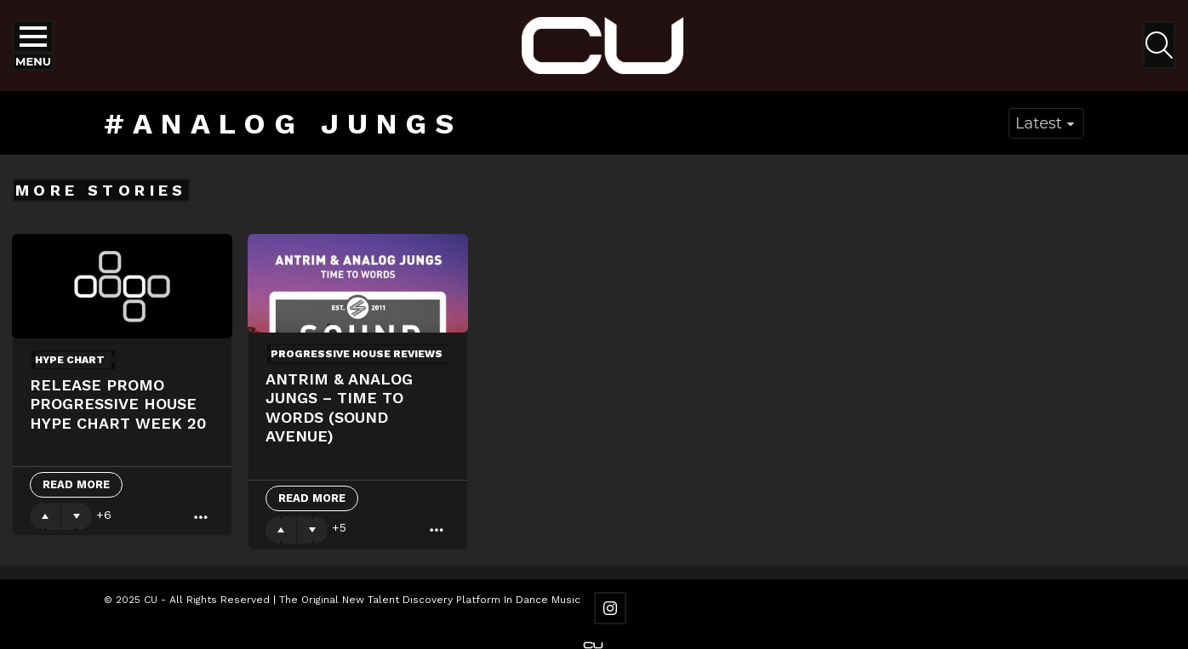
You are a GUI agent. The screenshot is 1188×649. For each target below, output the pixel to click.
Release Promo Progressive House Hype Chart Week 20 (118, 404)
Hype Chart (70, 360)
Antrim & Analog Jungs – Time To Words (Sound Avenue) (339, 408)
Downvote (76, 516)
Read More (76, 484)
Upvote (45, 516)
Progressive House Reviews (357, 354)
